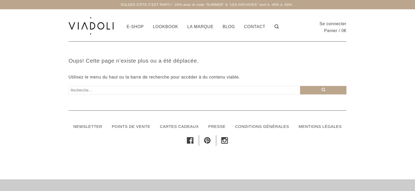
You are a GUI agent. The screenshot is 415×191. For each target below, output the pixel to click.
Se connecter (332, 23)
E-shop (135, 26)
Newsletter (87, 126)
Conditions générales (262, 126)
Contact (254, 26)
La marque (200, 26)
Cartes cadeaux (179, 126)
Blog (229, 26)
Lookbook (165, 26)
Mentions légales (320, 126)
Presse (216, 126)
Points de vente (131, 126)
